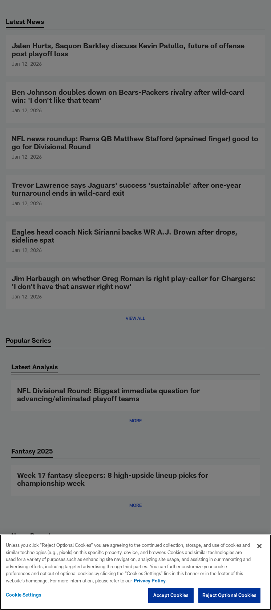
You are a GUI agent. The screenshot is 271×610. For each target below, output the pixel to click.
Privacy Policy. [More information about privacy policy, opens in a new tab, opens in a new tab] (150, 580)
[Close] (259, 546)
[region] (135, 572)
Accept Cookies (171, 595)
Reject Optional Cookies (229, 595)
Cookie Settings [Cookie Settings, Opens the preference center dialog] (23, 595)
